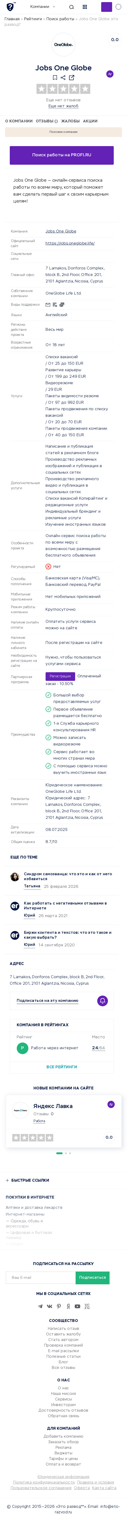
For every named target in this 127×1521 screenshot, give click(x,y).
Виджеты (64, 1453)
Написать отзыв (63, 1329)
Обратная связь (63, 1416)
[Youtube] (77, 1306)
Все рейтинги (62, 1067)
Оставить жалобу (63, 1334)
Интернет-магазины (25, 1214)
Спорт (17, 1244)
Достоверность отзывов (63, 1411)
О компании (19, 121)
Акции (90, 121)
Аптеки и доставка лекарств (34, 1208)
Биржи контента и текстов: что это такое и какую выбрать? (68, 935)
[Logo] (63, 44)
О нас (63, 1388)
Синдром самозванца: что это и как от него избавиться (68, 876)
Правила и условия (95, 1483)
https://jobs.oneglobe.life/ (70, 244)
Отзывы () (47, 121)
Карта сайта (104, 1488)
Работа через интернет (55, 1048)
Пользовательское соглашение (41, 1488)
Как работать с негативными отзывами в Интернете (65, 906)
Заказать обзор (63, 1442)
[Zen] (68, 1306)
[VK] (49, 1306)
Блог (63, 1362)
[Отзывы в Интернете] (11, 6)
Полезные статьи (64, 1357)
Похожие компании (64, 132)
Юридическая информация (64, 1477)
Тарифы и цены (63, 1459)
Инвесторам (63, 1405)
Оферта (82, 1488)
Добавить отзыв (106, 7)
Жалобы (70, 121)
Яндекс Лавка (53, 1106)
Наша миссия (63, 1394)
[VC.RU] (86, 1306)
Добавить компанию (64, 1437)
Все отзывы (63, 1368)
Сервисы (63, 1399)
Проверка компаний (63, 1345)
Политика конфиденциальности (44, 1483)
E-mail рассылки (63, 1351)
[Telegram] (40, 1306)
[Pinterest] (59, 1306)
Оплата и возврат (63, 1464)
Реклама (64, 1448)
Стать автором (63, 1340)
